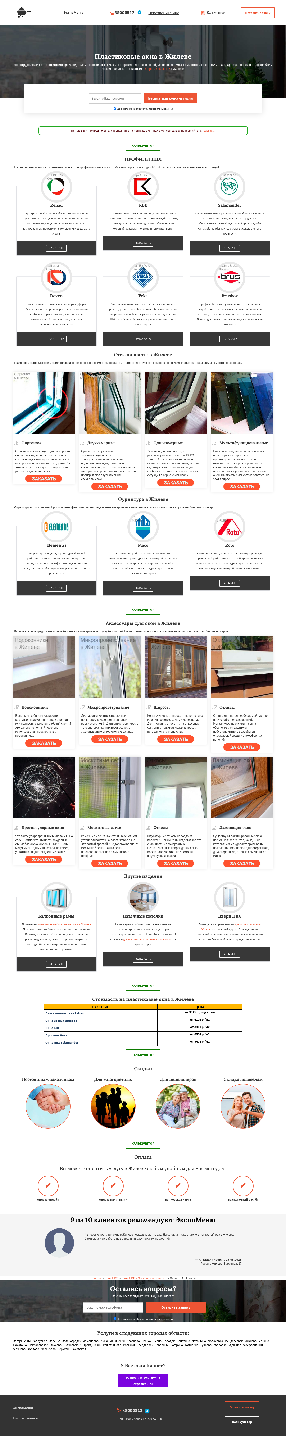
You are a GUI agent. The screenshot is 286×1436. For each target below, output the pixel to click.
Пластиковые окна (26, 1418)
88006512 (124, 12)
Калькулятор (213, 12)
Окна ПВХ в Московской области (144, 1278)
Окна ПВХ (111, 1278)
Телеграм (208, 130)
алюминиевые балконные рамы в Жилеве (64, 924)
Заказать (56, 248)
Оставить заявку (257, 13)
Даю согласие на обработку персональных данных (143, 108)
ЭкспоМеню (23, 1407)
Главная (95, 1278)
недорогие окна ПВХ (156, 69)
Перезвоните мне (164, 12)
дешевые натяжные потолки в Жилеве (147, 939)
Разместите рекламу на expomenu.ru (143, 1381)
